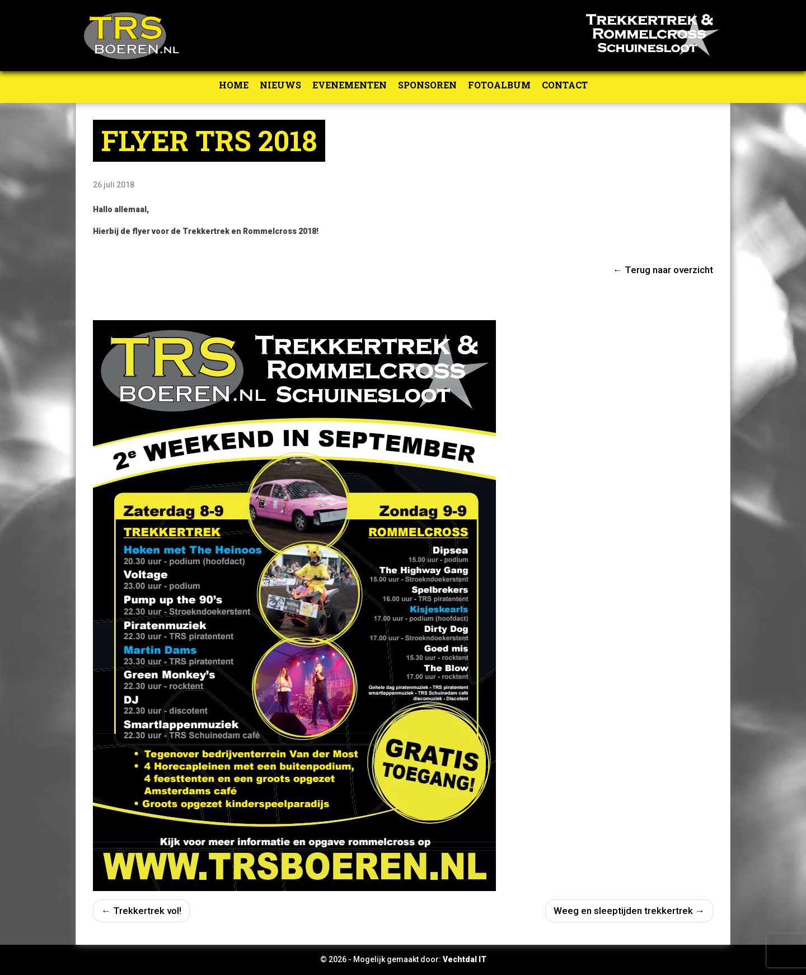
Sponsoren (427, 85)
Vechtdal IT (464, 959)
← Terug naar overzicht (663, 269)
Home (234, 85)
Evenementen (349, 85)
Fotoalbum (499, 85)
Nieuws (280, 85)
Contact (565, 85)
